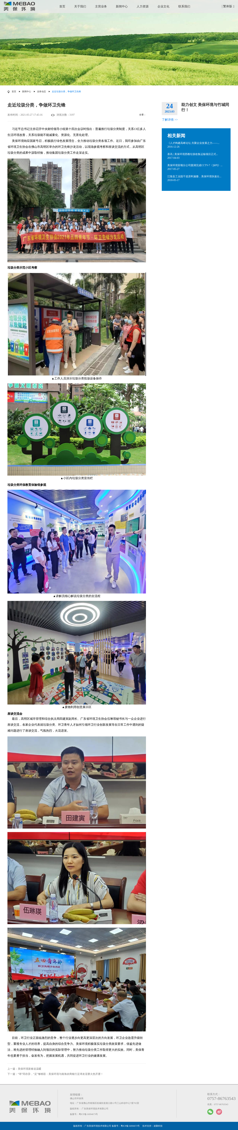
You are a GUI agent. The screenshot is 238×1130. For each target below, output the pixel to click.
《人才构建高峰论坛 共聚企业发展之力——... (193, 143)
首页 (62, 6)
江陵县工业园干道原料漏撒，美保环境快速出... (194, 176)
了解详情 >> (170, 119)
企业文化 (163, 6)
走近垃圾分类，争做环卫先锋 (66, 91)
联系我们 (184, 6)
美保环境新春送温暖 (29, 1068)
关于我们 (80, 6)
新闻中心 (122, 6)
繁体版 (227, 6)
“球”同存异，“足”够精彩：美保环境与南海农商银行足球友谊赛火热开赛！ (60, 1074)
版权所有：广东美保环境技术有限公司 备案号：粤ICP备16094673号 (106, 1126)
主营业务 (101, 6)
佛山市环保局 (76, 1098)
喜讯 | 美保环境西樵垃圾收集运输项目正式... (192, 154)
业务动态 (41, 91)
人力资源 (143, 6)
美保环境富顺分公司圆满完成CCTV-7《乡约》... (194, 165)
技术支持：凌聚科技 (152, 1126)
